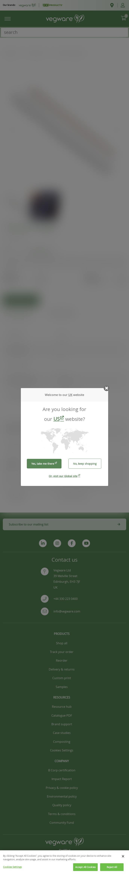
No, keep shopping (85, 463)
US (56, 419)
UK (70, 395)
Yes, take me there (42, 463)
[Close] (123, 860)
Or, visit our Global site (63, 476)
